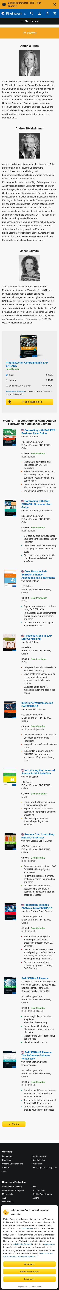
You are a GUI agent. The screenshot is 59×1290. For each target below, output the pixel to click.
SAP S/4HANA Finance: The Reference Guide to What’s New (36, 1055)
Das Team (6, 1160)
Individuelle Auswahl (29, 1271)
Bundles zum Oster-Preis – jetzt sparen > (24, 4)
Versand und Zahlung (12, 1186)
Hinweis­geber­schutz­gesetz (44, 1167)
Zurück (15, 1124)
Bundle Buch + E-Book (18, 385)
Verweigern (49, 1244)
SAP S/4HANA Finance (39, 980)
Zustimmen (26, 1228)
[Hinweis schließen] (54, 4)
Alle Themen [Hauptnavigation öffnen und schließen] (32, 21)
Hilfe (34, 1186)
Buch (10, 374)
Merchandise (8, 1194)
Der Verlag (7, 1156)
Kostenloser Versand (15, 391)
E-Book (11, 380)
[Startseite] (13, 13)
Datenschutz (36, 1287)
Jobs (4, 1171)
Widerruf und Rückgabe (13, 1190)
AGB (4, 1198)
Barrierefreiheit (39, 1156)
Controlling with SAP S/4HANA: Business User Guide (36, 504)
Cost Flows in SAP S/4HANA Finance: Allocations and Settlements (38, 574)
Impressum (22, 1287)
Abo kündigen (38, 1190)
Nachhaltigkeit (38, 1160)
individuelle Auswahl (22, 1244)
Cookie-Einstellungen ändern (42, 1196)
